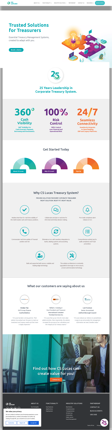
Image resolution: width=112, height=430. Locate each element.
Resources (90, 3)
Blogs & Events (96, 411)
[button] (16, 50)
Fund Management (71, 419)
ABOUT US (34, 403)
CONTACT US (95, 407)
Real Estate (69, 407)
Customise (11, 423)
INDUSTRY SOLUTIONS (74, 403)
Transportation (70, 411)
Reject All (22, 423)
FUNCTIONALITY (52, 403)
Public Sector (69, 417)
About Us (37, 3)
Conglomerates (70, 409)
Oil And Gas (69, 413)
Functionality (47, 3)
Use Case (93, 415)
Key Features (49, 407)
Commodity (69, 415)
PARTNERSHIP (95, 403)
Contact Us (81, 3)
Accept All (33, 423)
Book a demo (100, 3)
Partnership (72, 3)
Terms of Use (90, 425)
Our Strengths (35, 407)
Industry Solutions (60, 3)
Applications (49, 409)
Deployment (49, 411)
